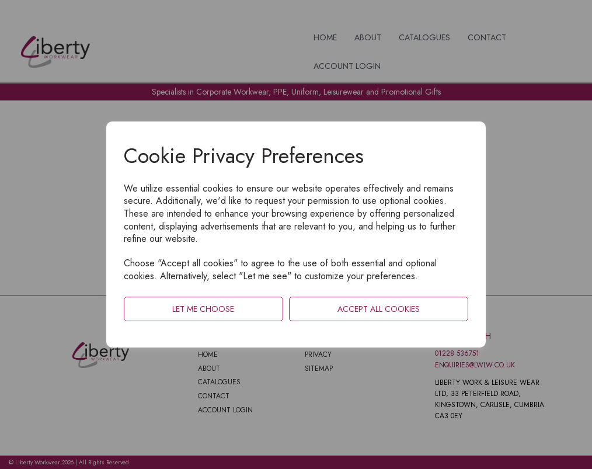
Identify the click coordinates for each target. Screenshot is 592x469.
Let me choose (203, 309)
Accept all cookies (378, 309)
